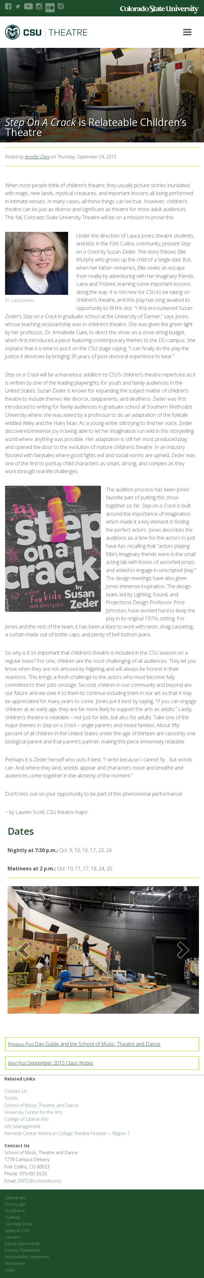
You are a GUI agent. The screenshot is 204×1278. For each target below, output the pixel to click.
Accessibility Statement (27, 1256)
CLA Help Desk (18, 1224)
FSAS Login (15, 1204)
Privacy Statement (22, 1250)
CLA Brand (15, 1210)
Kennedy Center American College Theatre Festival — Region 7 (67, 1133)
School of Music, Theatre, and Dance (41, 1105)
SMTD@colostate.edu (39, 1181)
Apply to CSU (17, 1230)
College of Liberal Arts (26, 1119)
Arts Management (22, 1126)
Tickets (11, 1098)
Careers (12, 1237)
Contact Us (15, 1091)
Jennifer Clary (37, 157)
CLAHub (12, 1217)
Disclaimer (15, 1263)
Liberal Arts (15, 1198)
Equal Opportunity (22, 1243)
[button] (23, 950)
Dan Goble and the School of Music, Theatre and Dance (84, 1043)
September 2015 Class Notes (50, 1062)
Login (10, 1270)
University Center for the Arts (33, 1112)
